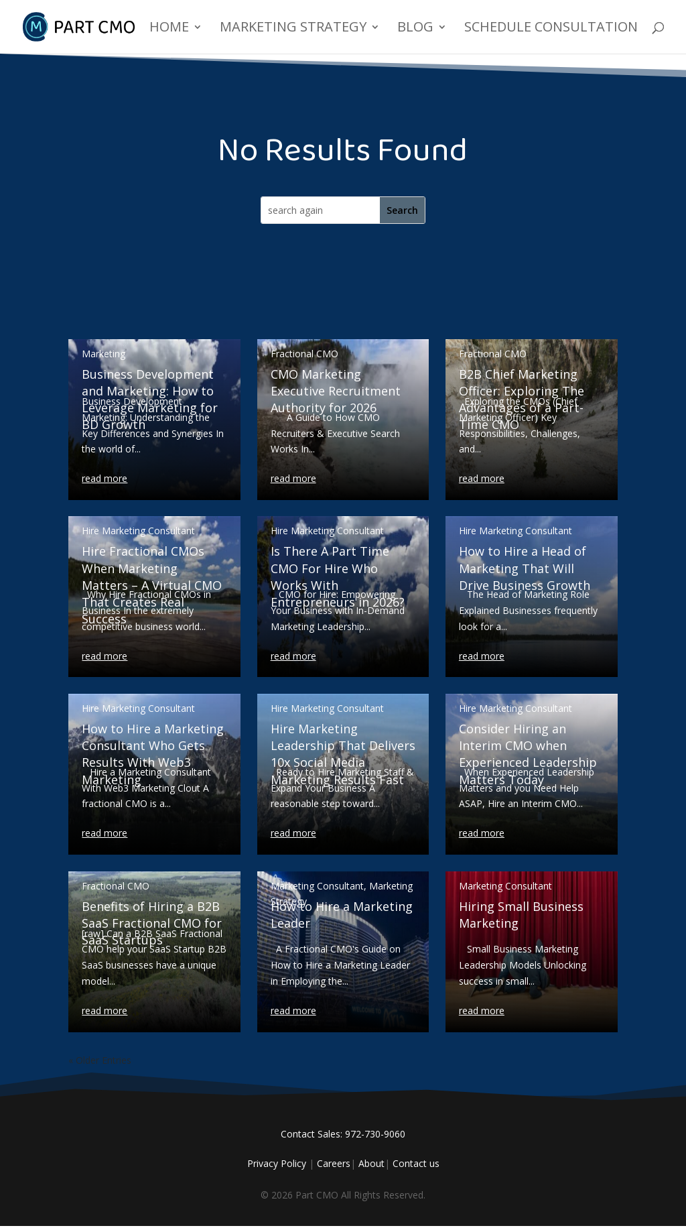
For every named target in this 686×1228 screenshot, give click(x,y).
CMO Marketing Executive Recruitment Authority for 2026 (336, 391)
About (371, 1163)
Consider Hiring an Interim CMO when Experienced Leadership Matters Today (528, 754)
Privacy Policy (276, 1163)
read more (104, 478)
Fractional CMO (115, 885)
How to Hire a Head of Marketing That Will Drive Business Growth (524, 568)
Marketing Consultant (317, 885)
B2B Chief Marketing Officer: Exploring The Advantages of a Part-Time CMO (521, 399)
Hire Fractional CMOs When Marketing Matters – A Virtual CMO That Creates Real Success (152, 585)
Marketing (103, 353)
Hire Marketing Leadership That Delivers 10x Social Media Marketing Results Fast (343, 754)
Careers (333, 1163)
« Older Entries (99, 1060)
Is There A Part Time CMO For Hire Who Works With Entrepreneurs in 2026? (338, 576)
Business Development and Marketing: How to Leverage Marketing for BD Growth (150, 399)
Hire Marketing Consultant (138, 530)
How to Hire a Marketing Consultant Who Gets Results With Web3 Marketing (153, 754)
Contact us (416, 1163)
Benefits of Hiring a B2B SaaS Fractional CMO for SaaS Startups (152, 923)
